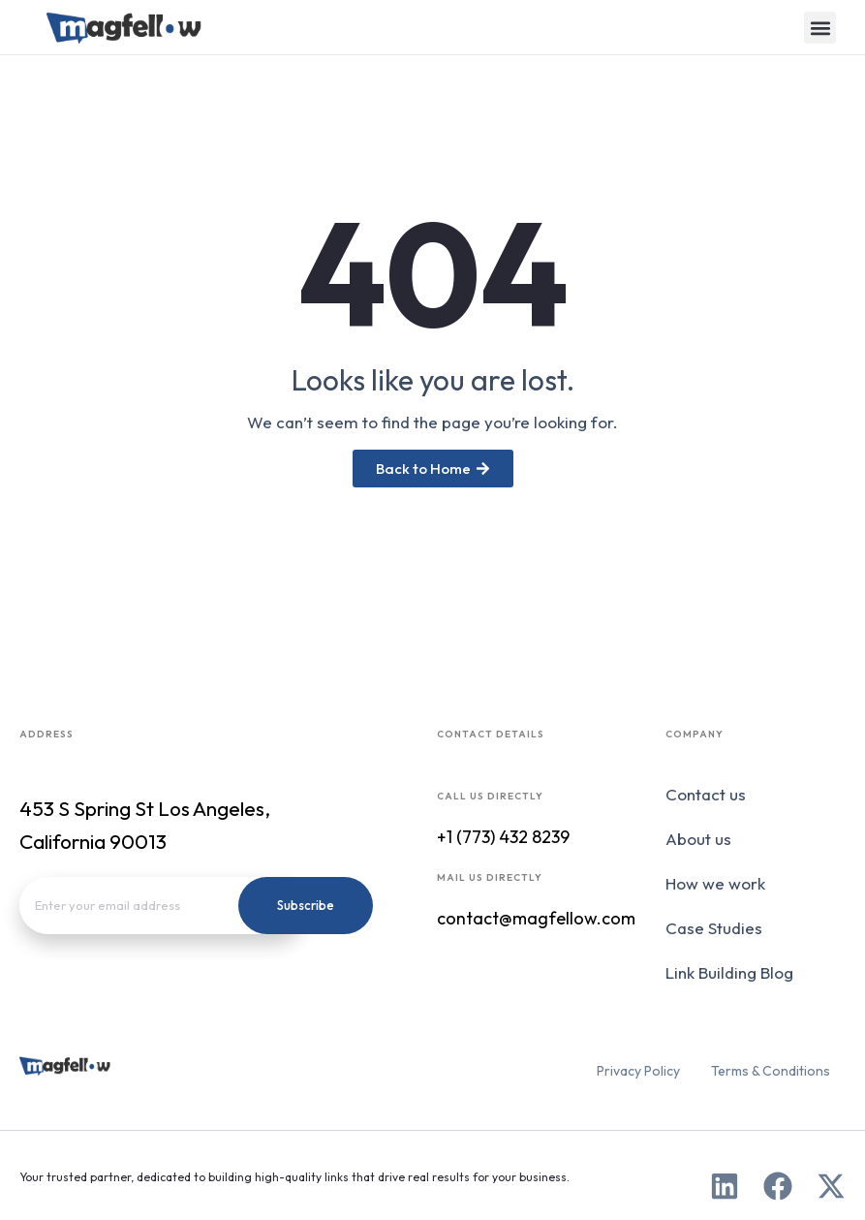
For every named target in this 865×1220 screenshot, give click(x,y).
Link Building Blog (729, 972)
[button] (820, 28)
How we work (715, 883)
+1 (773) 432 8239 (503, 837)
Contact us (705, 794)
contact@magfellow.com (536, 918)
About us (698, 839)
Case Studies (713, 928)
